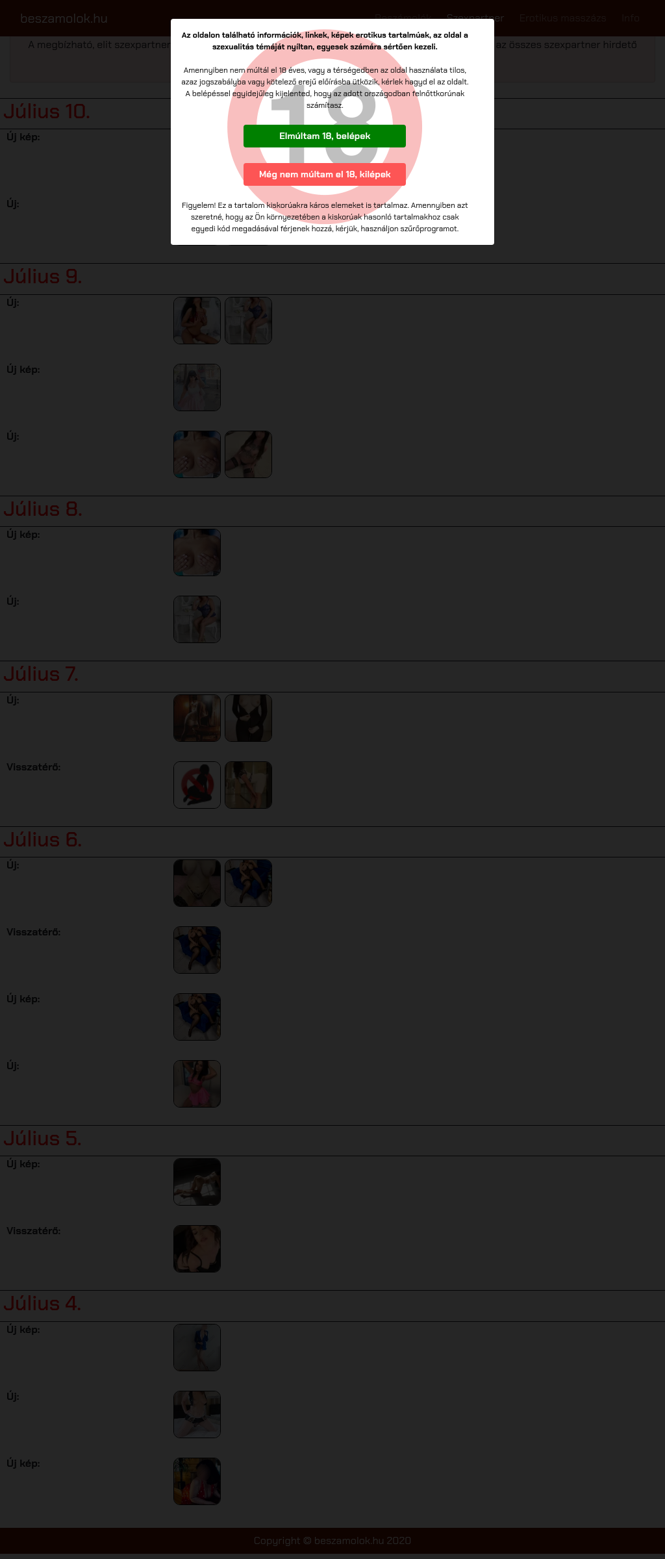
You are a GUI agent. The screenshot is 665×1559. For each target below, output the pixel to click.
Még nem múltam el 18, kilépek (325, 174)
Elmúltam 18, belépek (324, 136)
